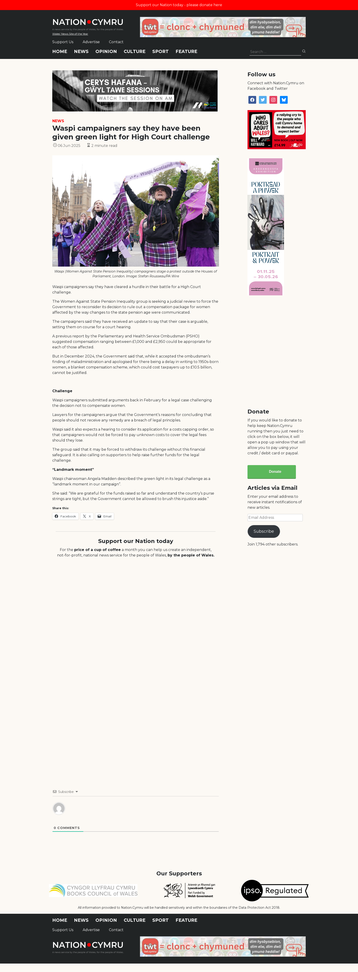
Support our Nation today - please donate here (179, 5)
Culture (134, 51)
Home (59, 51)
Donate (275, 472)
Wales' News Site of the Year (70, 33)
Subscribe (264, 531)
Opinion (106, 51)
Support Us (62, 42)
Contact (116, 42)
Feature (186, 51)
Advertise (91, 42)
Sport (160, 51)
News (81, 51)
